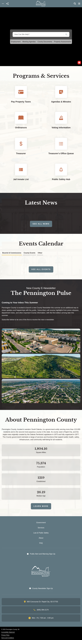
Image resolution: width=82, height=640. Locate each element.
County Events (29, 253)
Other (40, 253)
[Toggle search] (75, 4)
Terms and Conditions (7, 638)
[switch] (79, 62)
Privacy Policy (5, 635)
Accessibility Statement (8, 632)
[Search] (65, 34)
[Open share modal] (7, 4)
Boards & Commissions (11, 253)
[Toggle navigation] (3, 4)
